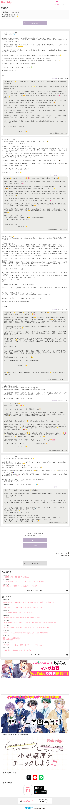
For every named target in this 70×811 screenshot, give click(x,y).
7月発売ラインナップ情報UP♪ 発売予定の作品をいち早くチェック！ (23, 607)
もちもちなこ (53, 175)
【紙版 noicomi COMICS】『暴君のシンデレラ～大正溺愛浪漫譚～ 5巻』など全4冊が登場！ (30, 622)
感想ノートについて (61, 553)
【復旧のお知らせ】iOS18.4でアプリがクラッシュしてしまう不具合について (26, 581)
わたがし (14, 12)
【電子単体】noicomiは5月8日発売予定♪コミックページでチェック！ (23, 645)
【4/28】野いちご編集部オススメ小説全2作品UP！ (18, 650)
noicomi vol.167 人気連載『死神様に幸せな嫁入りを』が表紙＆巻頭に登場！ (26, 633)
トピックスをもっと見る (34, 654)
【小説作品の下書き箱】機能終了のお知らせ (16, 577)
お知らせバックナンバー (34, 590)
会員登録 (35, 545)
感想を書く (34, 23)
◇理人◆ (54, 78)
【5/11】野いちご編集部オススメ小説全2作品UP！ (18, 612)
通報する (35, 563)
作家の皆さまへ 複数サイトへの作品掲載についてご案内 (20, 586)
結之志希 (54, 400)
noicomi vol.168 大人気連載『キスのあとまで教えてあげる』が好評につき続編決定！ (28, 602)
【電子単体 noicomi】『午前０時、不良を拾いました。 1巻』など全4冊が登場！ (27, 627)
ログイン (63, 4)
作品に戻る (64, 555)
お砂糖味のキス (6, 12)
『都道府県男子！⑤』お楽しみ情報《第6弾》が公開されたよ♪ (21, 617)
